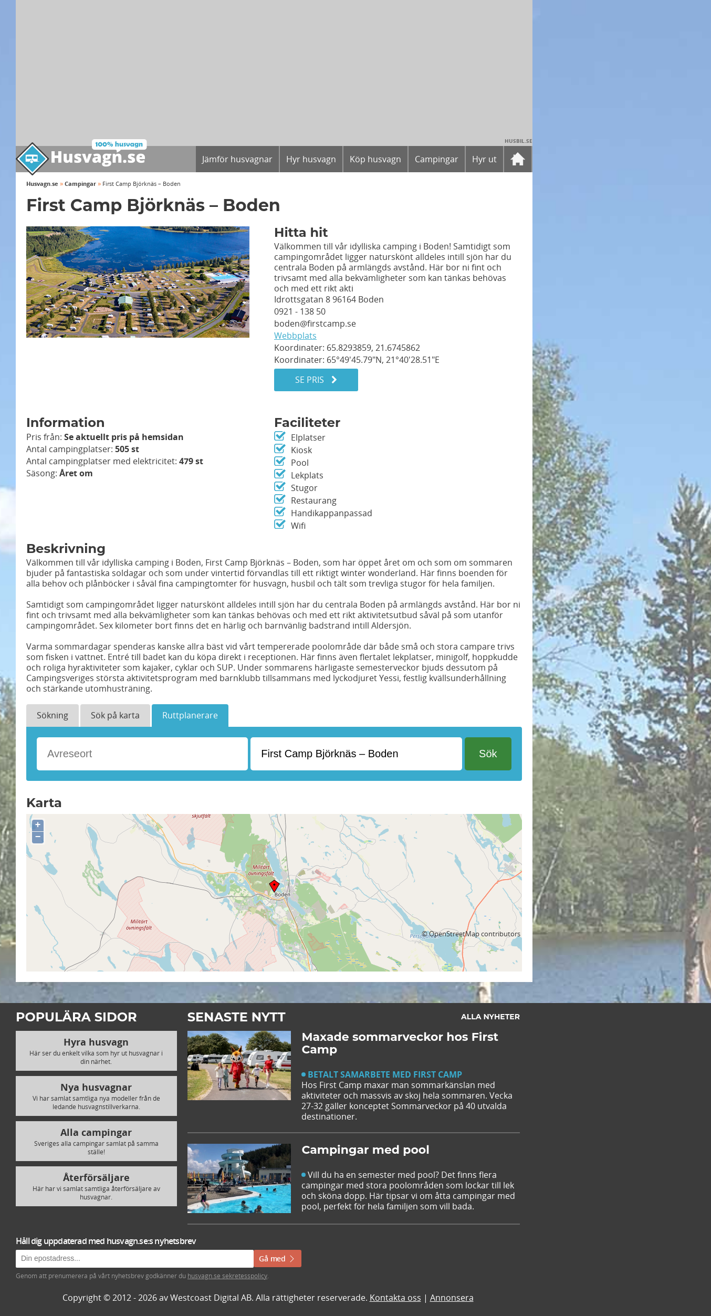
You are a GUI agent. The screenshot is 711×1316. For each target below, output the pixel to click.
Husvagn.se (42, 183)
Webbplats (295, 335)
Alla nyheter (490, 1016)
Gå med (277, 1258)
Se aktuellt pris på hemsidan (124, 437)
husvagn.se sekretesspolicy (227, 1275)
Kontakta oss (395, 1297)
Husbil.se (518, 141)
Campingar (80, 183)
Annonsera (452, 1297)
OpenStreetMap (454, 933)
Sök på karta (115, 715)
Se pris (316, 379)
